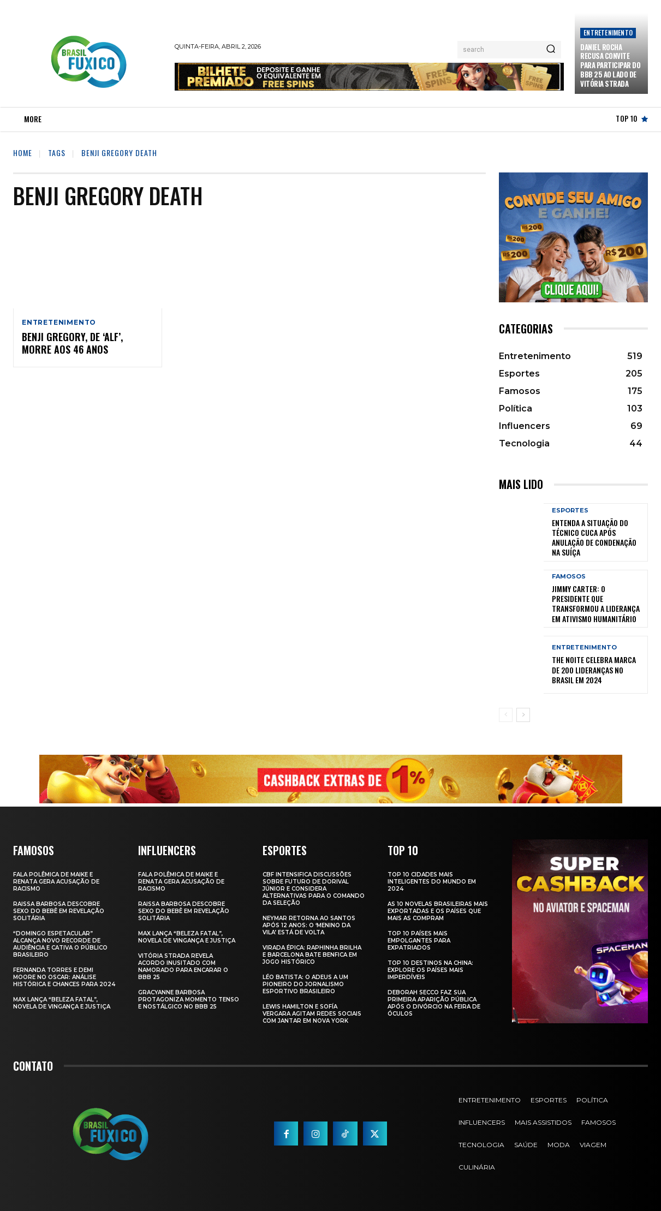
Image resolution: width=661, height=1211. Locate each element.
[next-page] (523, 715)
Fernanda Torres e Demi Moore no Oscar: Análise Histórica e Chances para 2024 (64, 977)
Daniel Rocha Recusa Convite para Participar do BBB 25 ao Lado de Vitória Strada (610, 65)
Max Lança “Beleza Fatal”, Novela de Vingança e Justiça (61, 1003)
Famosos (569, 577)
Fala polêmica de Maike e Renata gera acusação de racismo (56, 881)
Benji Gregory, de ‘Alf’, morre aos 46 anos (72, 343)
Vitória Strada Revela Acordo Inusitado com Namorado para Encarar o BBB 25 (183, 966)
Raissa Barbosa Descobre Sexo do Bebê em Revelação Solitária (58, 911)
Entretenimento (608, 32)
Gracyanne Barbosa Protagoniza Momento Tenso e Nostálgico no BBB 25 (188, 999)
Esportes (570, 511)
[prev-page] (506, 715)
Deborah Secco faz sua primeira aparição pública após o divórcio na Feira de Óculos (434, 1003)
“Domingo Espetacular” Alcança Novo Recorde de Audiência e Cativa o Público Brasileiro (60, 944)
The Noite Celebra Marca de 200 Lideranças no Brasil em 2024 (594, 669)
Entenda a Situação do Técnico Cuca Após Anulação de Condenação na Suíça (594, 537)
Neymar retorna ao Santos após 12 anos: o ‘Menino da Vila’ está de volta (309, 925)
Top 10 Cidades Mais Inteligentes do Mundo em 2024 (432, 881)
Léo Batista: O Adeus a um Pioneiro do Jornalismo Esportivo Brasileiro (305, 984)
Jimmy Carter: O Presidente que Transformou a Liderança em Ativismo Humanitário (596, 603)
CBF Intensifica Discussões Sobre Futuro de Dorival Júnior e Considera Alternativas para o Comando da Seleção (314, 888)
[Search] (550, 49)
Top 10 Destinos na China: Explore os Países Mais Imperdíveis (430, 970)
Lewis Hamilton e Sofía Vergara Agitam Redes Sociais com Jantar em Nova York (312, 1013)
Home (22, 152)
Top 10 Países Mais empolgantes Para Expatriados (419, 940)
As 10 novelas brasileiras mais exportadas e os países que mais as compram (438, 911)
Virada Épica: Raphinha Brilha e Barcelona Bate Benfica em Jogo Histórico (312, 954)
